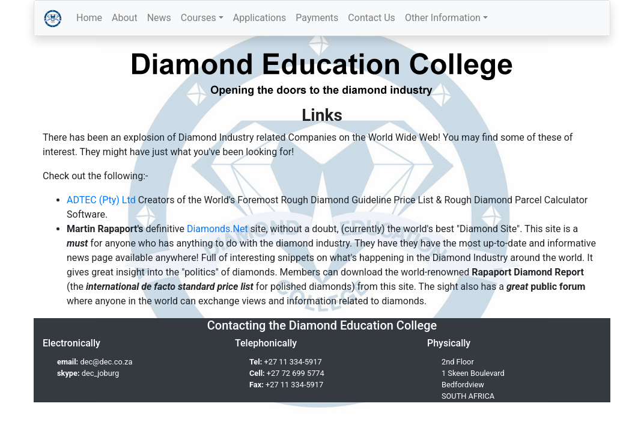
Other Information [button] (443, 17)
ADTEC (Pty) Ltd (101, 200)
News (159, 17)
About (125, 17)
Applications (260, 17)
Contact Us (371, 17)
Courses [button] (198, 17)
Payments (317, 17)
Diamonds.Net (217, 229)
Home (89, 17)
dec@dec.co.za (106, 361)
